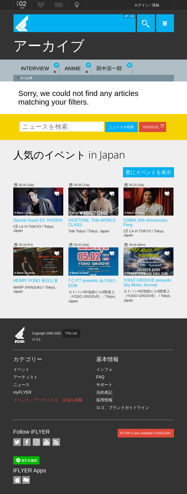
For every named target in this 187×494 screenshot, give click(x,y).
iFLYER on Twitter (17, 442)
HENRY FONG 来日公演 (35, 280)
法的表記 (104, 392)
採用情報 (104, 400)
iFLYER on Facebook (27, 442)
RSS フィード (56, 442)
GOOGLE (150, 127)
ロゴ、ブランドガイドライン (122, 407)
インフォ (104, 369)
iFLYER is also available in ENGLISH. (145, 433)
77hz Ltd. (71, 333)
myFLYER (22, 392)
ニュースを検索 (121, 127)
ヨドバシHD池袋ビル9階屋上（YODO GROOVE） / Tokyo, (92, 296)
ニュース (21, 385)
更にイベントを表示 (148, 172)
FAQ (100, 377)
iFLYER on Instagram (36, 442)
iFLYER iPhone (17, 480)
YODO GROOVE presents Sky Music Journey (147, 282)
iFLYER (20, 335)
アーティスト (25, 377)
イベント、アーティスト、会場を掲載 (48, 400)
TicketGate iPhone (26, 480)
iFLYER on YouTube (46, 442)
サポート (104, 385)
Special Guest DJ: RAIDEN (38, 220)
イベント (21, 369)
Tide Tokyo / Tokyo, (88, 231)
